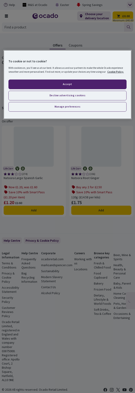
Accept (67, 84)
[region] (67, 84)
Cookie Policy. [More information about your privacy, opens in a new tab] (115, 71)
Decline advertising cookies (67, 95)
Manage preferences (67, 106)
